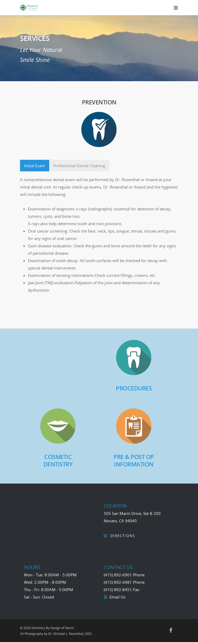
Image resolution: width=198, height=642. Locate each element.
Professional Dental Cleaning (79, 165)
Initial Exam (34, 165)
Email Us (116, 597)
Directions (122, 535)
